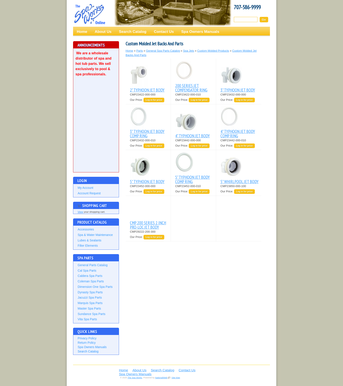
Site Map (176, 377)
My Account (85, 187)
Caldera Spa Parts (90, 276)
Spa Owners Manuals (200, 31)
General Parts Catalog (93, 265)
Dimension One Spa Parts (95, 287)
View (80, 212)
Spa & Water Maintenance (95, 235)
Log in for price (154, 100)
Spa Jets (188, 50)
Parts (139, 50)
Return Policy (87, 342)
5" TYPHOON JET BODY (147, 181)
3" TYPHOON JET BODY (237, 90)
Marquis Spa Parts (90, 303)
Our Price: (137, 99)
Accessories (86, 229)
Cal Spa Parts (87, 270)
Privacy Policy (87, 338)
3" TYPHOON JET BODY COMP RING (147, 133)
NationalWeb (161, 377)
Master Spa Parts (89, 308)
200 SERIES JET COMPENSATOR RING (191, 88)
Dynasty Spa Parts (90, 292)
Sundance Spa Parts (91, 314)
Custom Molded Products (213, 50)
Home (82, 31)
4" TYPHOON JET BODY (192, 135)
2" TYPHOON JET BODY (147, 90)
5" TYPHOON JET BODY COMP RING (192, 179)
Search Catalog (133, 31)
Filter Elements (88, 245)
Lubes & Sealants (89, 240)
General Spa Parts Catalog (163, 50)
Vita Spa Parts (87, 319)
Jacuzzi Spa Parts (90, 297)
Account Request (89, 193)
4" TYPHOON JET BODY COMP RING (237, 133)
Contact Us (164, 31)
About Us (103, 31)
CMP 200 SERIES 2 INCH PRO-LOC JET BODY (148, 225)
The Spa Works (89, 14)
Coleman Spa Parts (91, 281)
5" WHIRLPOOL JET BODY (239, 181)
